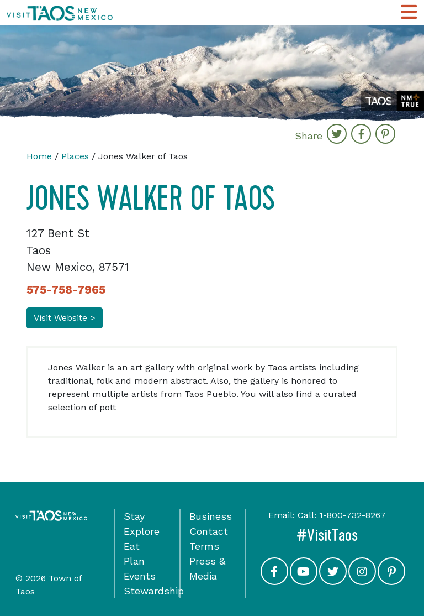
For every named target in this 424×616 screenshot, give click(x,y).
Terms (204, 546)
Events (140, 576)
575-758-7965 (65, 289)
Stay (134, 516)
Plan (134, 561)
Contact (208, 531)
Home (39, 156)
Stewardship (154, 591)
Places (75, 156)
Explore (142, 531)
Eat (132, 546)
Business (210, 516)
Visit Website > (65, 317)
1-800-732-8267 (352, 515)
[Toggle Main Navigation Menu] (409, 12)
